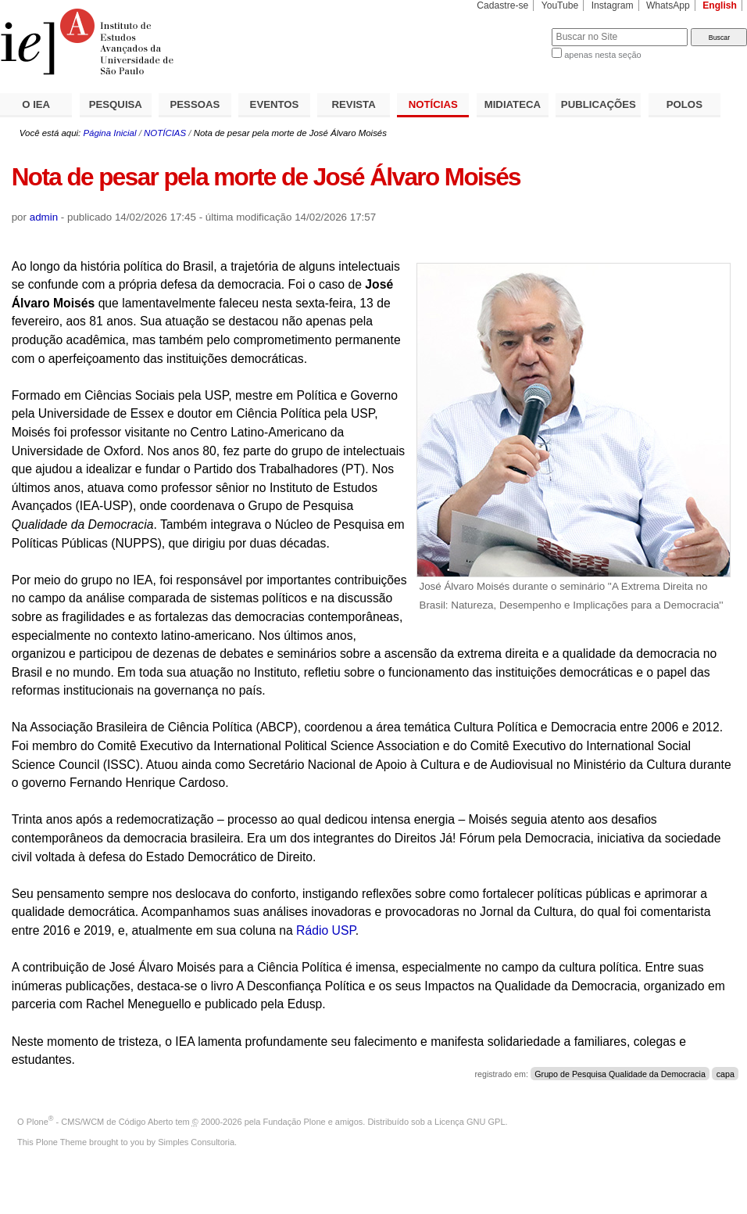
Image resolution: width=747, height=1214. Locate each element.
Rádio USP (326, 930)
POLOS (684, 104)
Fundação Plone (294, 1121)
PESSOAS (195, 104)
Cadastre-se (502, 5)
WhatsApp (668, 5)
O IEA (36, 104)
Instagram (613, 5)
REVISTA (354, 104)
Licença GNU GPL (469, 1121)
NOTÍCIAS (433, 104)
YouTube (560, 5)
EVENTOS (274, 104)
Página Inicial (109, 133)
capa (725, 1074)
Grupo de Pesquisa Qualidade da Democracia (620, 1074)
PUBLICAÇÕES (598, 104)
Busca (513, 27)
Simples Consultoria (196, 1142)
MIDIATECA (512, 104)
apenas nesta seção (602, 54)
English (719, 5)
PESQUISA (115, 104)
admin (44, 217)
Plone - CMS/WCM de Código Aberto (100, 1121)
